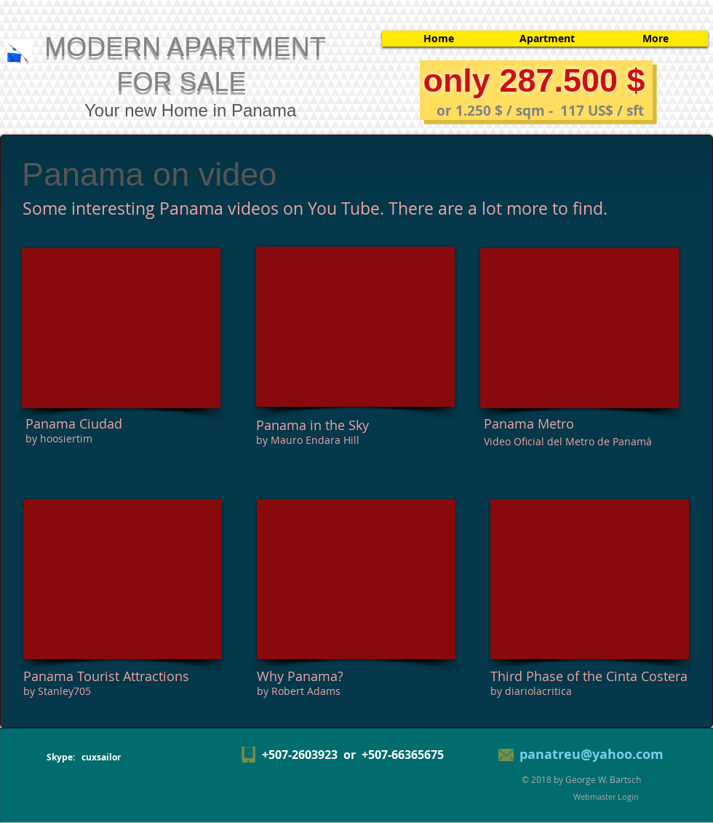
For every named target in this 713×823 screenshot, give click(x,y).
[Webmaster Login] (606, 797)
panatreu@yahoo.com (591, 754)
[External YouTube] (121, 328)
